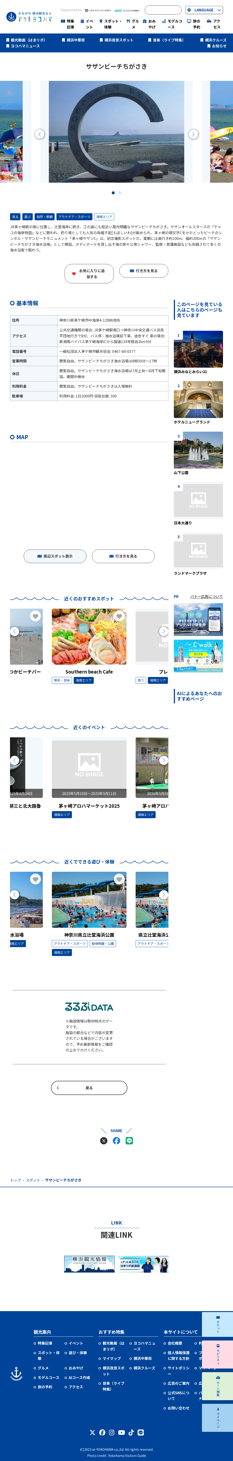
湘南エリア (104, 216)
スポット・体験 (113, 24)
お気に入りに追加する (92, 273)
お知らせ (219, 46)
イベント (89, 24)
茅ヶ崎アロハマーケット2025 (89, 805)
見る (15, 216)
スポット (33, 1180)
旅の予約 (196, 24)
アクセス (216, 24)
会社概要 (175, 1343)
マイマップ (112, 1358)
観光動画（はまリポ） (29, 40)
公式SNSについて (178, 1395)
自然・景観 (45, 216)
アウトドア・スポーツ (74, 216)
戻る (89, 1087)
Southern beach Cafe (89, 671)
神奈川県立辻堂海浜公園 (89, 934)
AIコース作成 (79, 1377)
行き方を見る (147, 270)
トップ (15, 1180)
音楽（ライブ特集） (169, 40)
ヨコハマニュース (25, 46)
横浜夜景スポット (119, 40)
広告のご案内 (179, 1383)
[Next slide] (193, 134)
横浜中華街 (76, 40)
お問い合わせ (179, 1408)
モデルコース (175, 24)
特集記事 (70, 24)
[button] (113, 192)
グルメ (135, 24)
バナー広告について (206, 596)
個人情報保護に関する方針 (179, 1355)
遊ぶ (27, 216)
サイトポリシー (179, 1370)
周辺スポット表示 (58, 556)
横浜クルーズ (216, 40)
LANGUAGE (204, 10)
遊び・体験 (78, 1352)
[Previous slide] (39, 134)
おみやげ (152, 24)
